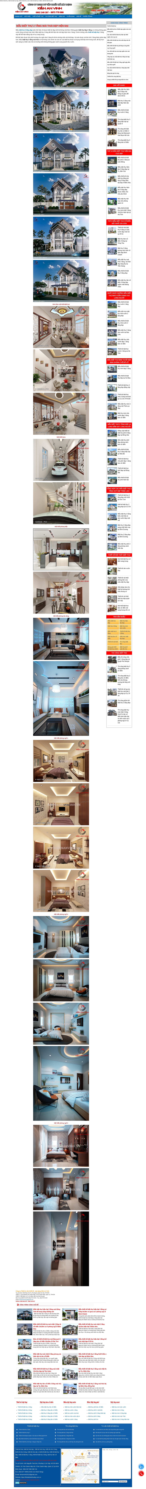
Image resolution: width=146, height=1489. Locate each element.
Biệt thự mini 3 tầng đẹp (119, 1413)
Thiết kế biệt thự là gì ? (24, 1432)
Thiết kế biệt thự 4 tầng (25, 1416)
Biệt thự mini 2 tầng (118, 1410)
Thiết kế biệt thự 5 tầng (25, 1419)
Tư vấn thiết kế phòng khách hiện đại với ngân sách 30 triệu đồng (112, 1438)
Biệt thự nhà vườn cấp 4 (72, 1416)
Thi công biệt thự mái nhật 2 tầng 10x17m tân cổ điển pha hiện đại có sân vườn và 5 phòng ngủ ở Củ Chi (123, 716)
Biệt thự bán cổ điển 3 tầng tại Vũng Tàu (123, 241)
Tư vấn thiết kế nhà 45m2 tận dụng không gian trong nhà (110, 1429)
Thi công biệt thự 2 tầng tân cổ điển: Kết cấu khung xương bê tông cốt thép (124, 680)
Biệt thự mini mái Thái (118, 1416)
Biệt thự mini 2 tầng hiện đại (120, 1419)
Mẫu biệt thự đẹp (111, 622)
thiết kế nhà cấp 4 (33, 1452)
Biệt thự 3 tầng (112, 626)
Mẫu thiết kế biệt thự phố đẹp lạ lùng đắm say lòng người (118, 47)
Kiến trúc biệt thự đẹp (124, 637)
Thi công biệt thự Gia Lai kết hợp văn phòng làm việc (70, 1441)
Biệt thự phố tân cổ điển (95, 1407)
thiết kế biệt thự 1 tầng (25, 1454)
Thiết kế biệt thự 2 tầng (25, 1410)
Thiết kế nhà (19, 1449)
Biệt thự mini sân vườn (124, 627)
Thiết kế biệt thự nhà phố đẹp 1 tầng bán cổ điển (124, 461)
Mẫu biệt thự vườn (69, 1402)
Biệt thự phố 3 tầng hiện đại (96, 1413)
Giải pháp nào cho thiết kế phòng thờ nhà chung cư (124, 589)
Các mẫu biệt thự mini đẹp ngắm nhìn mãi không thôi (118, 52)
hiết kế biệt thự (94, 32)
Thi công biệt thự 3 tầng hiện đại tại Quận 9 (124, 121)
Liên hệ (78, 16)
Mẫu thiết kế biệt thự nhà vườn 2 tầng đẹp (123, 323)
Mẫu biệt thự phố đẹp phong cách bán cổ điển (123, 442)
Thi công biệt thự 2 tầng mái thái (65, 1432)
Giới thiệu (27, 16)
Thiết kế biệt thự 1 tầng (125, 632)
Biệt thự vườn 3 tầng (71, 1419)
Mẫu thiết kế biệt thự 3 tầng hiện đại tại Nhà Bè (124, 452)
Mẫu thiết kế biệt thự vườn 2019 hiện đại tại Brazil (31, 1438)
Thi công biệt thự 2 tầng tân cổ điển (66, 1438)
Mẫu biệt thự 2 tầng (112, 632)
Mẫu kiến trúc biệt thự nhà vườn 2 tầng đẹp (124, 313)
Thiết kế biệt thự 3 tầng (25, 1413)
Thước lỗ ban (87, 16)
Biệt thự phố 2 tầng (94, 1416)
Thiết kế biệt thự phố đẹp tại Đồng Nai (123, 470)
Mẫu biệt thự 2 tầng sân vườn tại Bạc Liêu (124, 332)
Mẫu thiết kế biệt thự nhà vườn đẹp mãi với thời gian (118, 41)
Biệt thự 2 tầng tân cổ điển (49, 1410)
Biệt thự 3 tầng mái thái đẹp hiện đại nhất (124, 103)
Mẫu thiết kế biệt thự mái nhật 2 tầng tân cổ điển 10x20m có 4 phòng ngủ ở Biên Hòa (47, 1326)
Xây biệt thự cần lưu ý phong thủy (104, 1441)
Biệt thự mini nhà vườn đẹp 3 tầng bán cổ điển (123, 415)
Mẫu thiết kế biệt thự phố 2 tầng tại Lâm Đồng (124, 160)
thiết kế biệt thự (44, 1452)
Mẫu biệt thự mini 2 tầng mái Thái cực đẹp (124, 406)
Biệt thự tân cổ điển (112, 637)
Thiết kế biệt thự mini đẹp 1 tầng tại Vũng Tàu (30, 1441)
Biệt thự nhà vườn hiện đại (73, 1407)
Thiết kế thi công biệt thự (114, 76)
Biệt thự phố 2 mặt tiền (95, 1410)
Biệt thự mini (114, 1402)
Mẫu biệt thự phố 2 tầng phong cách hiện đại (124, 546)
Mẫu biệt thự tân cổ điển (48, 1407)
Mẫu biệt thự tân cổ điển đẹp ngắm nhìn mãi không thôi (119, 30)
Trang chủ (18, 16)
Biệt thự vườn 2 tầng (71, 1410)
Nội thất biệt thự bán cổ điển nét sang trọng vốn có (124, 608)
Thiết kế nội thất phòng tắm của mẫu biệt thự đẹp (123, 580)
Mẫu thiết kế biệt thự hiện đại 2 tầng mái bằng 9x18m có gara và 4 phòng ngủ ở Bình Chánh (93, 1312)
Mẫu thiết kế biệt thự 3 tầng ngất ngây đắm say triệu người (118, 63)
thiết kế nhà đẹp (29, 1449)
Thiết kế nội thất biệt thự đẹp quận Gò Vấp (123, 598)
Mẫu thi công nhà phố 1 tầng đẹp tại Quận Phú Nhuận (124, 659)
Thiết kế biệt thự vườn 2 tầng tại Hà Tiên (124, 351)
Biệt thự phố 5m (93, 1419)
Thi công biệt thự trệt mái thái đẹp (65, 1429)
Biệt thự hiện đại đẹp (124, 622)
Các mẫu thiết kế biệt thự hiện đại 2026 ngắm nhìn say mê (117, 36)
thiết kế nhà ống (40, 1449)
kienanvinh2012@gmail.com (26, 1299)
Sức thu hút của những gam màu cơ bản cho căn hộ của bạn (111, 1435)
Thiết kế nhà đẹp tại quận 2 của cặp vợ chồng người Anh (33, 1435)
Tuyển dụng (71, 16)
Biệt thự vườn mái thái (71, 1413)
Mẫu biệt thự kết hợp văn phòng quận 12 (123, 201)
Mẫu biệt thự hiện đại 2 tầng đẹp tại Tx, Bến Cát (123, 169)
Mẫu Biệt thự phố (93, 1402)
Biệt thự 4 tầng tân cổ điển (49, 1416)
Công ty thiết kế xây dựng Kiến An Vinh (117, 79)
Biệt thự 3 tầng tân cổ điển (49, 1413)
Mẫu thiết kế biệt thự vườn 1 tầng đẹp (123, 304)
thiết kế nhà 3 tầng (21, 1452)
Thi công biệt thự (51, 16)
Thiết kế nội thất (113, 642)
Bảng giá (62, 16)
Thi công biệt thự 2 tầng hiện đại (65, 1435)
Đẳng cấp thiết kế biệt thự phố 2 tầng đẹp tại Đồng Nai (124, 433)
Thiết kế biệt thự (37, 16)
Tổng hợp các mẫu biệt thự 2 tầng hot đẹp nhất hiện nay (118, 58)
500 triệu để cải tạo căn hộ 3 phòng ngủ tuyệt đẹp (108, 1432)
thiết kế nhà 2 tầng (51, 1449)
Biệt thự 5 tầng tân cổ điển (49, 1419)
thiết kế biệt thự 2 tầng (40, 1454)
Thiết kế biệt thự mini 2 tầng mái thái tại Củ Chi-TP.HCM (124, 397)
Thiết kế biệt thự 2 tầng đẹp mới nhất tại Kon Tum (124, 497)
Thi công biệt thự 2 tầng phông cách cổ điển (124, 668)
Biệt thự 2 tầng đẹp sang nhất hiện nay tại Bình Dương (124, 527)
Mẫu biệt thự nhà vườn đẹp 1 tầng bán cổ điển (123, 342)
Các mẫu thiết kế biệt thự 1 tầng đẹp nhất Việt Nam (118, 69)
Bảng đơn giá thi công (113, 73)
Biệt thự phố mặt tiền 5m (123, 648)
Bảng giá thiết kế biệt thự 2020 (113, 648)
